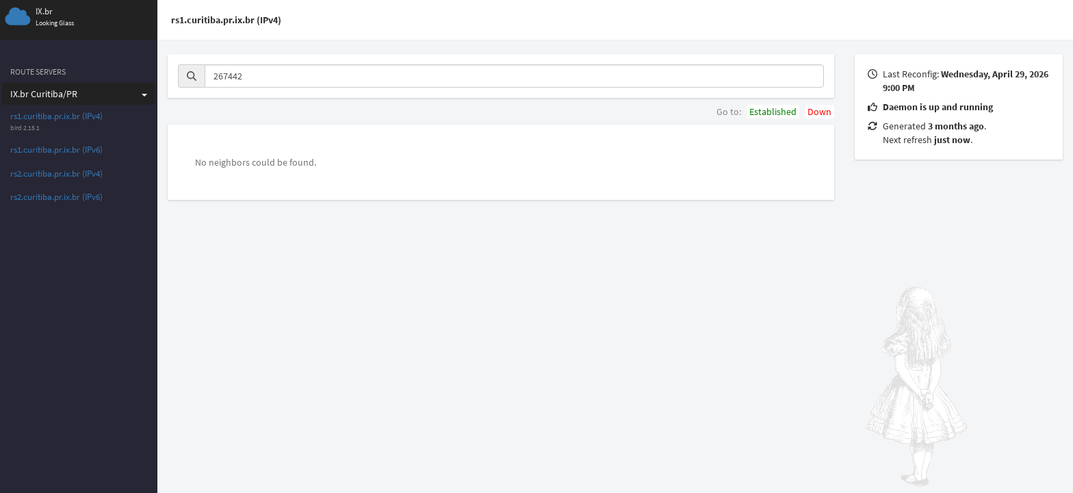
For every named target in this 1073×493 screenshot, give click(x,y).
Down (819, 111)
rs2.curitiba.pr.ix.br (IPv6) (56, 197)
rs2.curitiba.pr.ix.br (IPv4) (56, 173)
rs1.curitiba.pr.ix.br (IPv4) (56, 116)
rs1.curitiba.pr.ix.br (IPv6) (56, 149)
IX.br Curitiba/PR (78, 94)
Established (773, 111)
